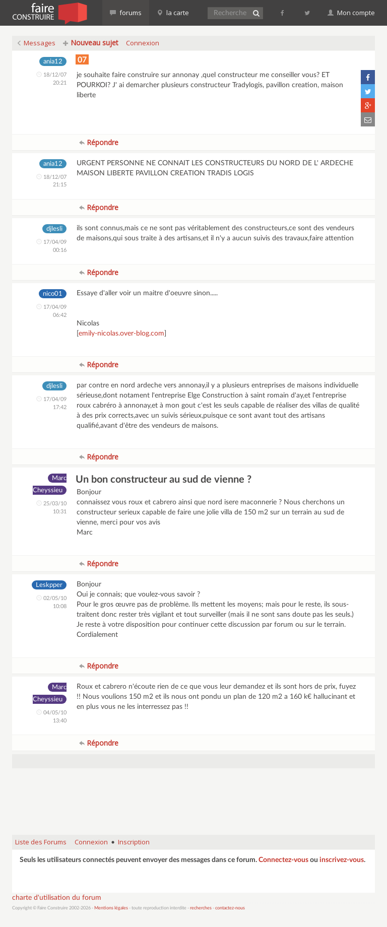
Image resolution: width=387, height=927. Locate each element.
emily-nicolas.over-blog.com (121, 333)
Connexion (142, 42)
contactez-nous (230, 908)
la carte (173, 12)
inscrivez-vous (341, 860)
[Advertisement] (195, 801)
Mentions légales (111, 908)
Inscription (134, 841)
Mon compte (351, 12)
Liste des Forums (41, 841)
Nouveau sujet (90, 42)
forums (126, 12)
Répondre (98, 142)
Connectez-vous (283, 860)
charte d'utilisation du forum (56, 897)
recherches (201, 908)
